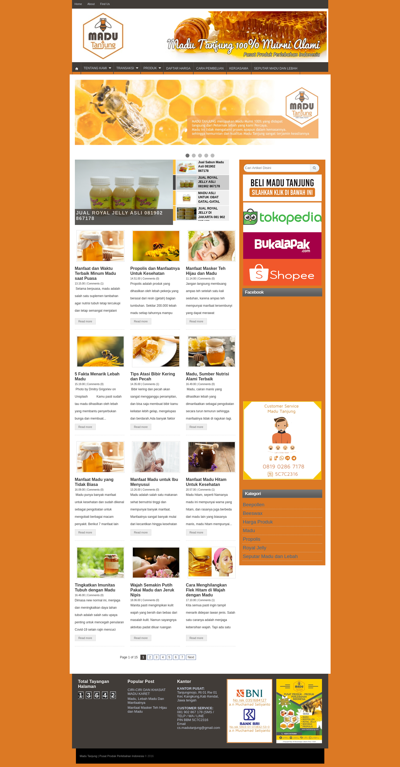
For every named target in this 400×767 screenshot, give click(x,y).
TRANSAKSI (125, 68)
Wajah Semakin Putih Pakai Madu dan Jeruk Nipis (152, 590)
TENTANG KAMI (95, 68)
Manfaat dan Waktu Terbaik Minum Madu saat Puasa (95, 273)
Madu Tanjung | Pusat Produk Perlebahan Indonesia (112, 756)
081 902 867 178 (190, 712)
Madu (249, 530)
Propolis (251, 539)
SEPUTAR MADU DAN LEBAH (275, 68)
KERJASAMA (238, 68)
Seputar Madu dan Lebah (270, 556)
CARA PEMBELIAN (210, 68)
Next (191, 657)
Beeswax (253, 513)
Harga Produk (258, 522)
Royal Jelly (254, 547)
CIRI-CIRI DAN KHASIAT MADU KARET (146, 692)
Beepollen (254, 504)
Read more (85, 321)
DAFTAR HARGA (178, 68)
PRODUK (150, 68)
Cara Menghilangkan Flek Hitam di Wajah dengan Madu (206, 590)
